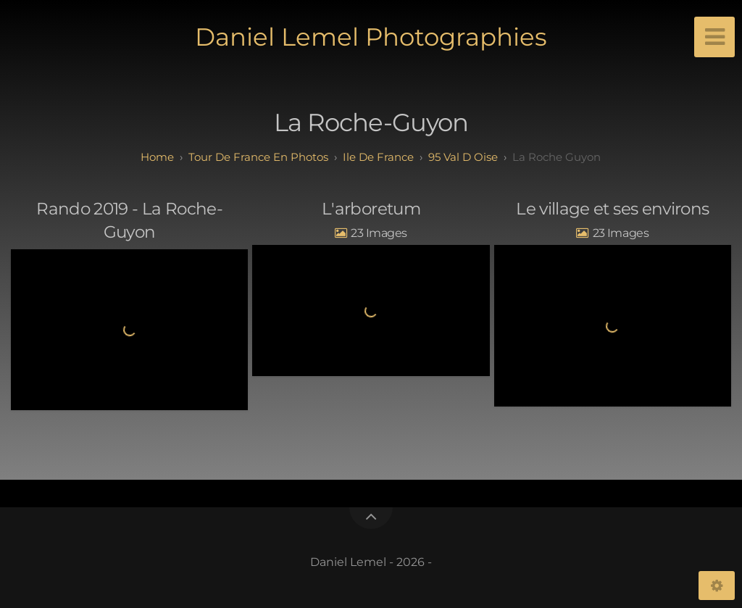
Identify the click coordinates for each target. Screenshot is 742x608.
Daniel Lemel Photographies (371, 37)
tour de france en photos (258, 157)
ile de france (378, 157)
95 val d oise (463, 157)
